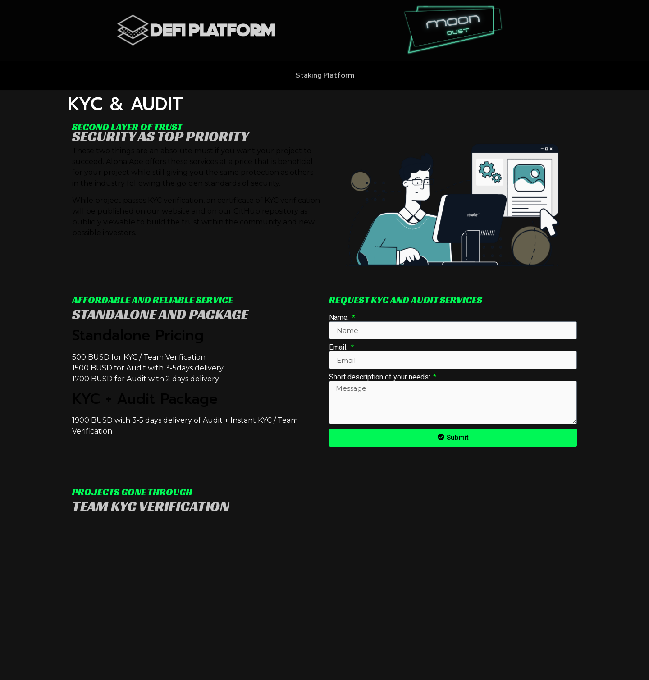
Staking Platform (324, 79)
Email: (339, 347)
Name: (340, 317)
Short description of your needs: (380, 377)
